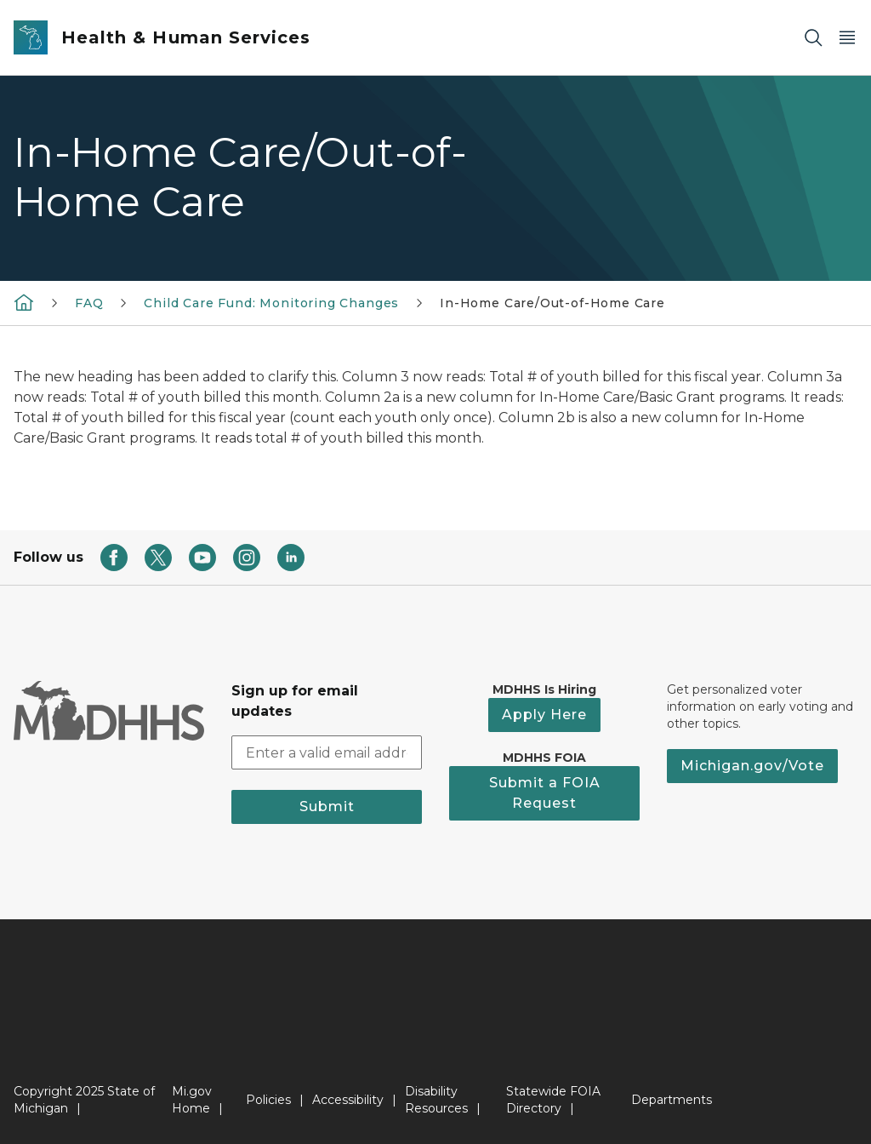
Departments (671, 1099)
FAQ (89, 303)
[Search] (813, 38)
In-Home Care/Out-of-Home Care (552, 303)
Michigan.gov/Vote (752, 766)
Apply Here (544, 714)
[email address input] (326, 752)
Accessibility (348, 1099)
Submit (327, 806)
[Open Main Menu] (847, 38)
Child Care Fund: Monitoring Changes (271, 303)
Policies (268, 1099)
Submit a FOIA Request (545, 793)
